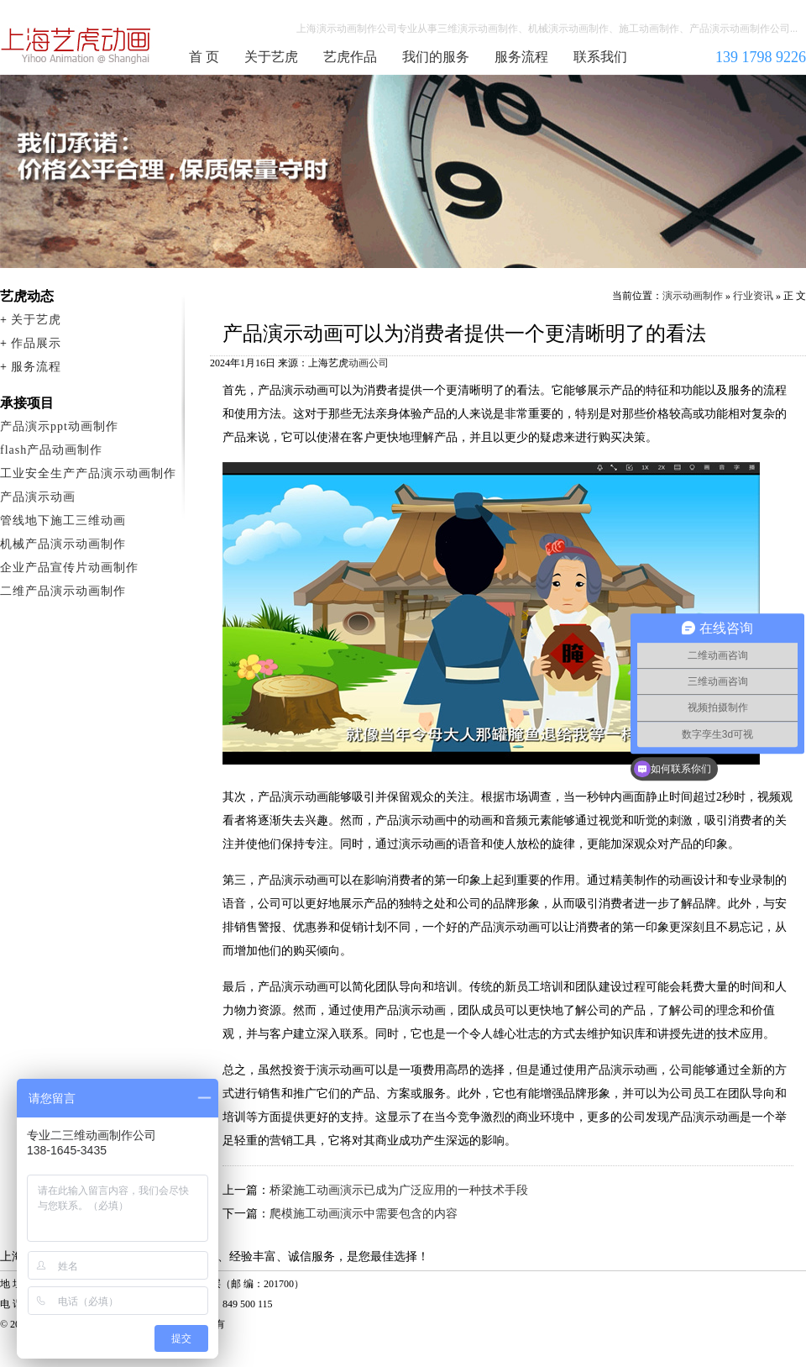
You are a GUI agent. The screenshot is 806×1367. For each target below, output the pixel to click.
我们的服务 (435, 57)
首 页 (204, 57)
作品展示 (36, 343)
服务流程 (521, 57)
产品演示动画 (38, 497)
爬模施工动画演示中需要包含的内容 (364, 1213)
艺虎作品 (350, 57)
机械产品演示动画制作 (63, 544)
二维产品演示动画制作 (63, 591)
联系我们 (600, 57)
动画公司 (368, 363)
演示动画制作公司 (76, 45)
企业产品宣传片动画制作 (69, 567)
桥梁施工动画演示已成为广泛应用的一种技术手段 (399, 1190)
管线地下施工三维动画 (63, 520)
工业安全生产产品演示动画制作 (88, 473)
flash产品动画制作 (51, 450)
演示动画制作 (692, 296)
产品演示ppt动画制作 (59, 426)
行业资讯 (753, 296)
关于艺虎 (271, 57)
